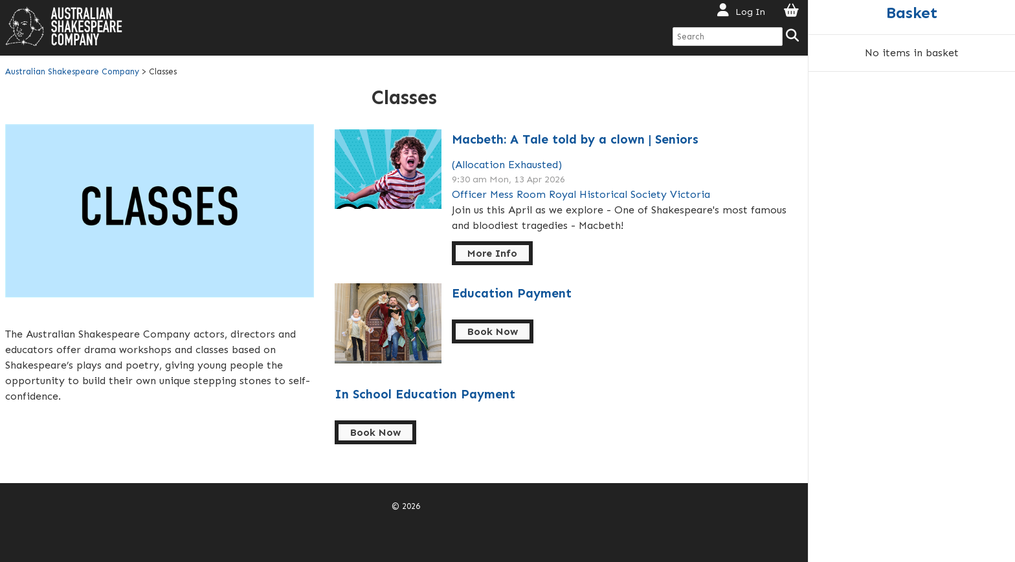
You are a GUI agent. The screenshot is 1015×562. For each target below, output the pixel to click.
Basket (911, 12)
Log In (750, 11)
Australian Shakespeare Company (73, 71)
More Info (492, 253)
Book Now (492, 331)
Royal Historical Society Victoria (629, 194)
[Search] (793, 36)
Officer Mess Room (499, 194)
